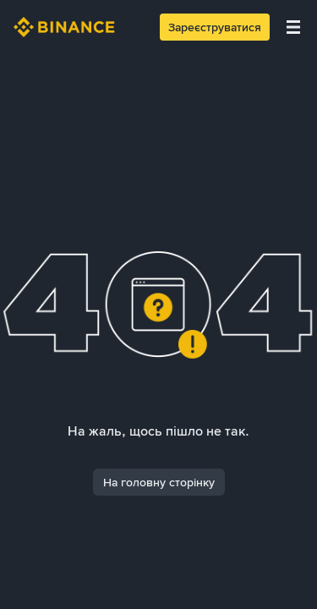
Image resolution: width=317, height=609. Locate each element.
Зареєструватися (214, 27)
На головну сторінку (159, 482)
